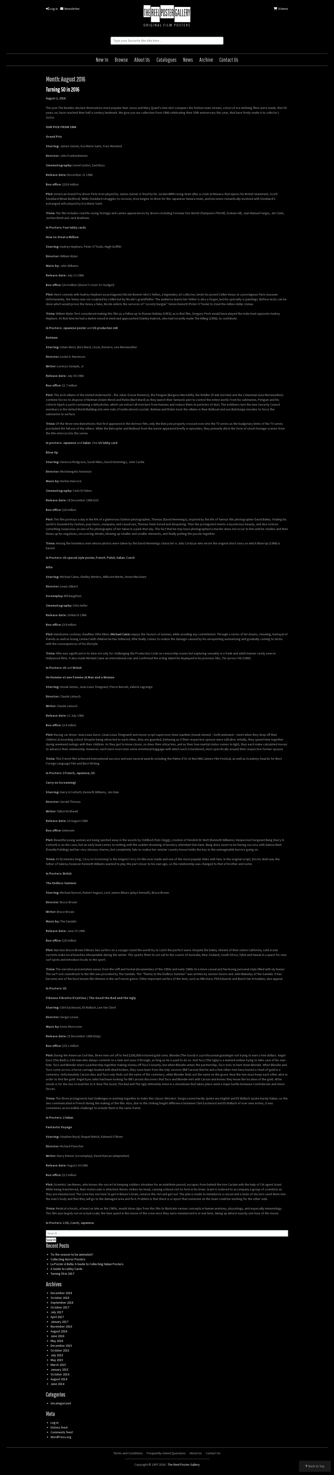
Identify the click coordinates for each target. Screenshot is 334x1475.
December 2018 (61, 1293)
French (100, 558)
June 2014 (57, 1384)
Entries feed (59, 1427)
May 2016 (57, 1341)
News (188, 59)
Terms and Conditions (128, 1453)
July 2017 (57, 1312)
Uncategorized (61, 1403)
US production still (105, 328)
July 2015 (57, 1355)
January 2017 (59, 1322)
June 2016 (57, 1336)
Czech (130, 558)
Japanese (69, 443)
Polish (111, 558)
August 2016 (59, 1331)
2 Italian (68, 1117)
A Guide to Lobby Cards (66, 1269)
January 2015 (59, 1369)
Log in (52, 9)
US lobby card (107, 443)
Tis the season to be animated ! (72, 1254)
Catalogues (167, 59)
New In (102, 59)
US (65, 668)
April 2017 (57, 1317)
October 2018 (60, 1298)
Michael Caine (120, 634)
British (77, 668)
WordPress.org (61, 1437)
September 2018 (62, 1302)
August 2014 (59, 1379)
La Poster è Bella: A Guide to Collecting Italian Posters (87, 1264)
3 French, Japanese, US (79, 773)
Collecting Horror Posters (68, 1259)
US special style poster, (79, 558)
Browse (121, 59)
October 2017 (60, 1307)
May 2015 (57, 1360)
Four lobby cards (74, 227)
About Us (142, 59)
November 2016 (61, 1326)
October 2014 (60, 1374)
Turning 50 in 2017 (62, 1274)
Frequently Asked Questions (166, 1453)
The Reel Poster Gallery (167, 16)
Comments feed (62, 1432)
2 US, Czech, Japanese (78, 1223)
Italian (87, 443)
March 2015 (58, 1365)
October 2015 (60, 1350)
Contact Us (228, 59)
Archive (206, 59)
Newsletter (70, 9)
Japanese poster (74, 328)
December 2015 (61, 1346)
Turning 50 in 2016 (62, 89)
